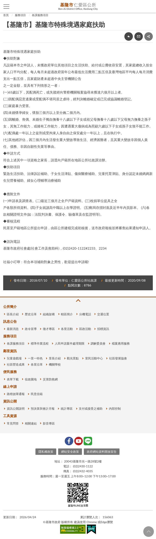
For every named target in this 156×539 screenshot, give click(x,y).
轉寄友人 (138, 36)
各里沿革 (37, 364)
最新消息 (13, 329)
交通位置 (103, 314)
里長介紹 (55, 358)
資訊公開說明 (16, 408)
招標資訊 (103, 329)
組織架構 (49, 314)
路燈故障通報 (16, 394)
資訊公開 (10, 401)
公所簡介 (10, 306)
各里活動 (67, 329)
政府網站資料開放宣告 (102, 451)
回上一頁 (128, 36)
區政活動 (85, 329)
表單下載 (13, 379)
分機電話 (85, 314)
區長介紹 (13, 314)
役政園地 (31, 379)
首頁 (6, 15)
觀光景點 (73, 358)
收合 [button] (78, 300)
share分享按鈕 (148, 36)
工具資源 (10, 416)
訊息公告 (10, 321)
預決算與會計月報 (43, 408)
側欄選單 (6, 6)
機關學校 (55, 364)
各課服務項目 (40, 15)
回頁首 (148, 531)
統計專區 (67, 408)
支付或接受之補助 (91, 408)
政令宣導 (31, 329)
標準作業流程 (40, 343)
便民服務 (10, 372)
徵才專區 (49, 329)
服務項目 (20, 15)
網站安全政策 (70, 451)
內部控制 (115, 408)
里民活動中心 (94, 358)
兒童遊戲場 (14, 358)
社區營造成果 (16, 364)
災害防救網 (50, 379)
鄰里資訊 (10, 351)
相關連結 (31, 423)
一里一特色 (35, 358)
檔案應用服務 (121, 343)
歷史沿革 (31, 314)
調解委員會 (98, 343)
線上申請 (10, 386)
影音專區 (49, 423)
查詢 (149, 6)
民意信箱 (37, 394)
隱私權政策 (45, 451)
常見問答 (13, 423)
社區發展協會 (118, 358)
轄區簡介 (67, 314)
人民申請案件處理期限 (69, 343)
